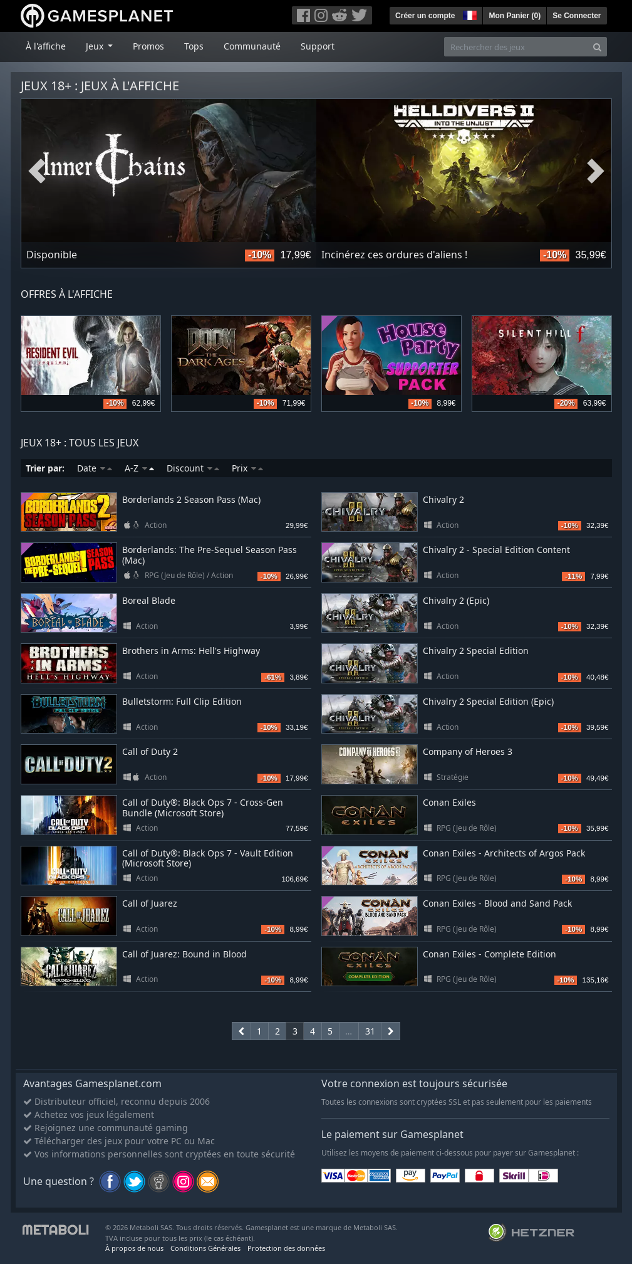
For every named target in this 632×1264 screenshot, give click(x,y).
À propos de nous (134, 1248)
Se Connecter (576, 15)
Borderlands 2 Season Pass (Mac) (191, 499)
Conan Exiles (449, 802)
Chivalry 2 (443, 499)
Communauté (252, 46)
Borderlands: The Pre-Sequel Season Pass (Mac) (209, 555)
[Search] (597, 46)
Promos (148, 46)
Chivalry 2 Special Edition (476, 650)
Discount (193, 468)
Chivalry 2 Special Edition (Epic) (488, 701)
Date (94, 468)
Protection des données (286, 1248)
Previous (36, 171)
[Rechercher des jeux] (516, 46)
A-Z (139, 468)
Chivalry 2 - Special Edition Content (496, 550)
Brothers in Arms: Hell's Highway (191, 650)
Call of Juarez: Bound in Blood (184, 954)
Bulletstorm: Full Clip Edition (182, 701)
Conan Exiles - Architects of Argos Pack (504, 853)
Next (595, 171)
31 (370, 1031)
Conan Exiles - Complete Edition (489, 954)
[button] (468, 14)
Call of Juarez (149, 903)
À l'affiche (46, 46)
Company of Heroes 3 (467, 751)
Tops (194, 46)
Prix (247, 468)
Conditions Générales (205, 1248)
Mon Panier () (515, 15)
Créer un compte (425, 15)
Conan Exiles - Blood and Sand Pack (497, 903)
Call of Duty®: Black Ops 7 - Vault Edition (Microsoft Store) (207, 858)
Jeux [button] (96, 46)
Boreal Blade (148, 600)
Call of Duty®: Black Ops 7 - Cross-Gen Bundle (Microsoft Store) (202, 807)
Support (317, 46)
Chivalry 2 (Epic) (456, 600)
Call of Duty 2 (150, 751)
